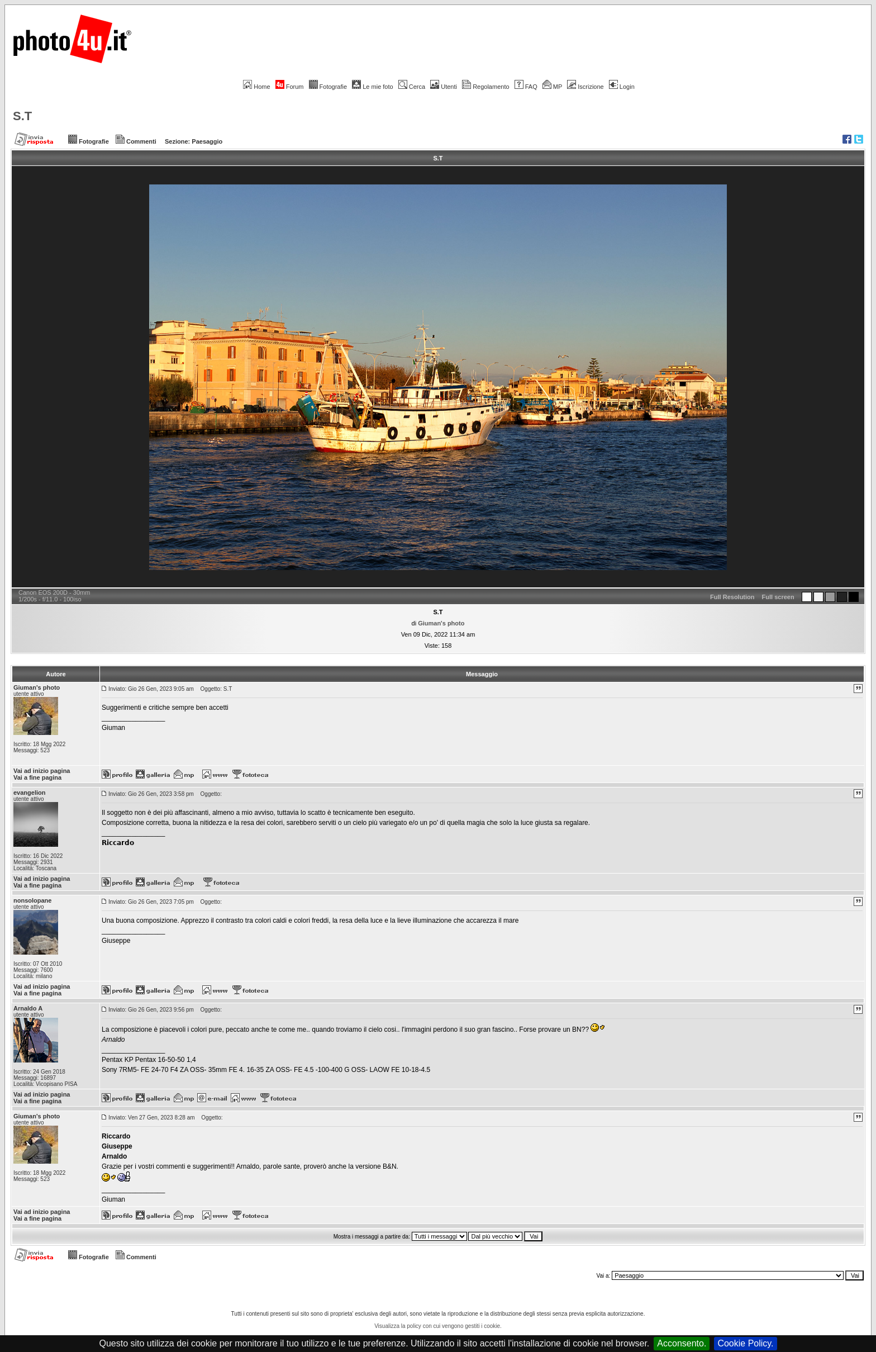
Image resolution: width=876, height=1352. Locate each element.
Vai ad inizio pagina (41, 770)
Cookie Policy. (745, 1343)
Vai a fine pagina (37, 777)
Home (256, 86)
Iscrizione (585, 86)
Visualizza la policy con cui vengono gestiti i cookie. (438, 1326)
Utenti (443, 86)
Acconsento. (681, 1343)
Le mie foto (372, 86)
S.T (22, 116)
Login (622, 86)
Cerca (411, 86)
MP (552, 86)
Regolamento (485, 86)
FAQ (526, 86)
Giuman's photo (441, 623)
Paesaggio (207, 141)
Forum (289, 86)
